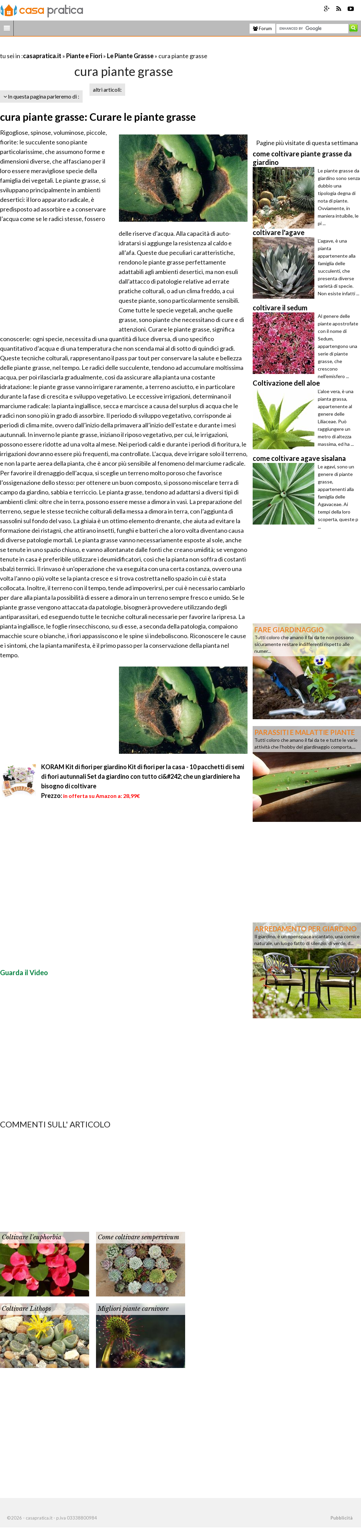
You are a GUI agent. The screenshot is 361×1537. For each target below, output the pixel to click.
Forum (262, 28)
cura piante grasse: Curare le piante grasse (98, 117)
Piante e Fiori (84, 56)
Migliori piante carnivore (133, 1309)
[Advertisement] (80, 47)
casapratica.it (42, 56)
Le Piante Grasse (130, 56)
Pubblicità (341, 1518)
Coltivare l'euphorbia (31, 1237)
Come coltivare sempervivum (138, 1237)
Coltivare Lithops (26, 1309)
